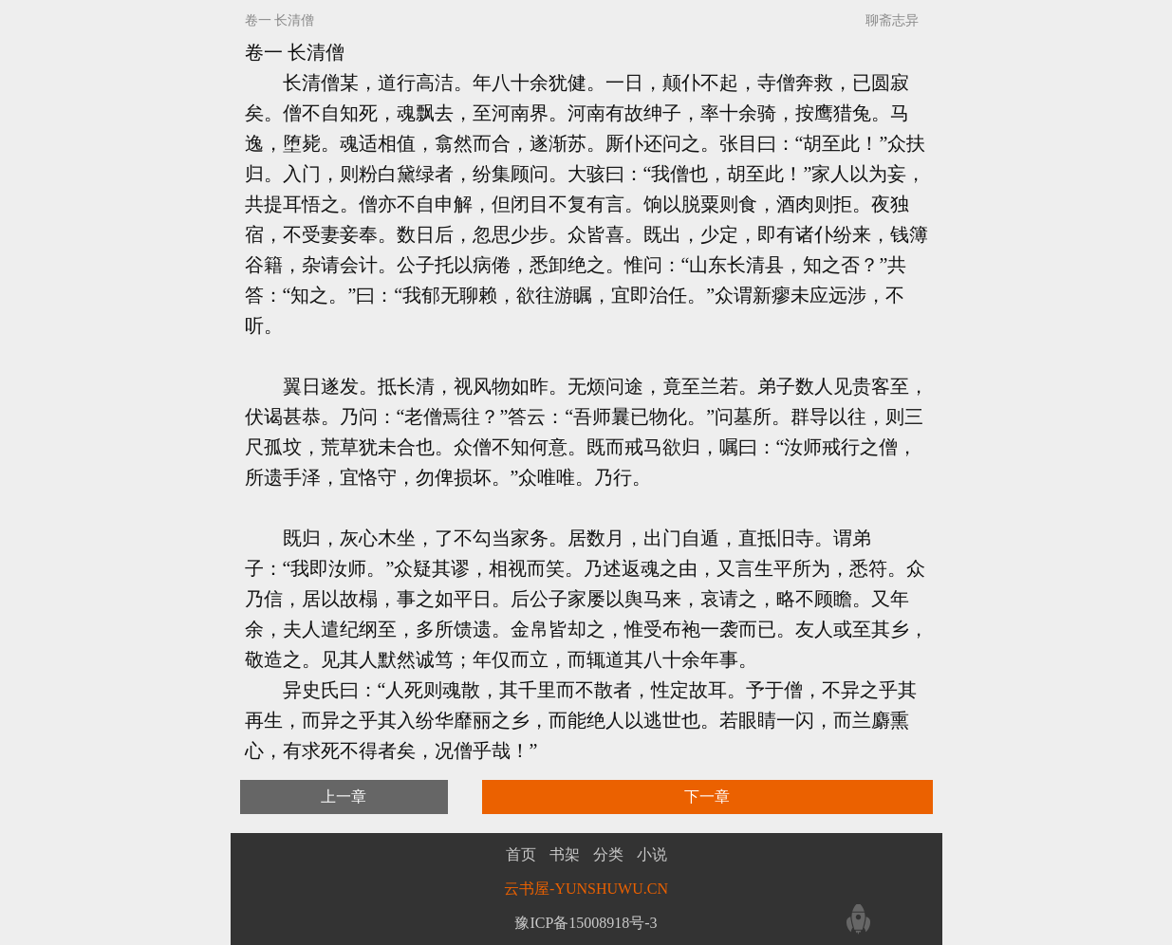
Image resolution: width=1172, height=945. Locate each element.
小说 (652, 854)
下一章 (707, 796)
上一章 (343, 796)
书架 (564, 854)
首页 (521, 854)
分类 (608, 854)
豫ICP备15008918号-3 (585, 923)
